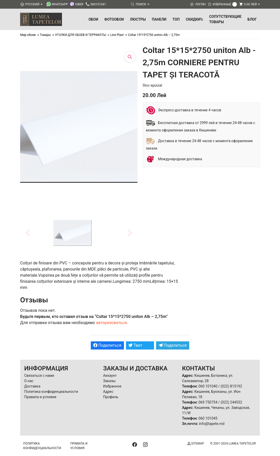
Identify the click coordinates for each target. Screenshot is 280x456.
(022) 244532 (231, 402)
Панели (159, 19)
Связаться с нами (39, 375)
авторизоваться (111, 322)
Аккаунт (110, 375)
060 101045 (207, 418)
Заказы (109, 381)
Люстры (138, 19)
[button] (72, 233)
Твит (136, 345)
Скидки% (194, 19)
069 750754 (207, 402)
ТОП (176, 19)
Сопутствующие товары (225, 19)
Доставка (32, 386)
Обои (93, 19)
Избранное (112, 386)
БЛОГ (252, 19)
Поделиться (107, 345)
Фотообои (114, 19)
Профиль (110, 397)
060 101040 (207, 386)
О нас (28, 381)
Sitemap (195, 443)
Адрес (108, 392)
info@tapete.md (211, 424)
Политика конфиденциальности (51, 392)
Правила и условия (40, 397)
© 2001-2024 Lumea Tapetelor (233, 443)
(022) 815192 (231, 386)
